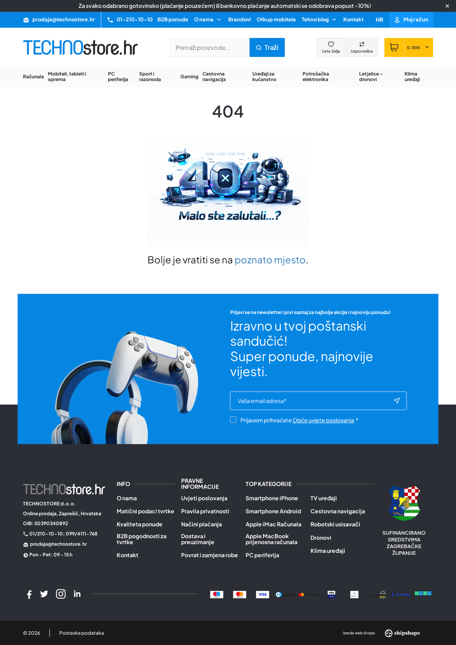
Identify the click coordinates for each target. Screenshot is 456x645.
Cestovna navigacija (337, 511)
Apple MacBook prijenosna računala (271, 539)
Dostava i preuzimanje (197, 539)
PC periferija (262, 555)
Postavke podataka (81, 633)
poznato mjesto (270, 259)
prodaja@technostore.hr (58, 544)
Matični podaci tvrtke (145, 511)
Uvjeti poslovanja (204, 498)
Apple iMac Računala (273, 524)
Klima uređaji (327, 551)
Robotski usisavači (335, 524)
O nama (127, 498)
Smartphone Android (273, 511)
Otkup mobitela (276, 19)
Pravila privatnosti (205, 511)
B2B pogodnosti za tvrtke (142, 539)
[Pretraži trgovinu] (210, 47)
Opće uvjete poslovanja (323, 420)
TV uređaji (323, 498)
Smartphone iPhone (272, 498)
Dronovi (320, 538)
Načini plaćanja (201, 524)
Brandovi (239, 19)
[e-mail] (315, 401)
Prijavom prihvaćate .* (294, 420)
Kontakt (353, 19)
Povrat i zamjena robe (209, 555)
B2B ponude (172, 19)
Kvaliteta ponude (140, 524)
